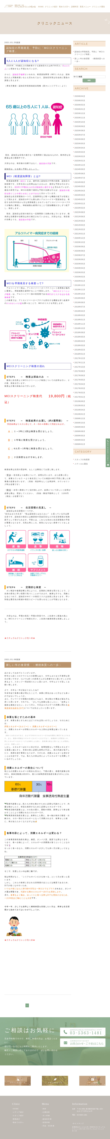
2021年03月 (80, 225)
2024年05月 (80, 186)
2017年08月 (80, 371)
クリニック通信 (98, 7)
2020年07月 (80, 255)
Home (41, 7)
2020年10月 (80, 242)
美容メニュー (85, 7)
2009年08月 (80, 431)
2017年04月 (80, 384)
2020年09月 (80, 247)
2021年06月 (80, 216)
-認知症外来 (47, 1119)
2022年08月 (80, 212)
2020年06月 (80, 259)
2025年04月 (80, 148)
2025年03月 (80, 152)
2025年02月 (80, 156)
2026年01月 (80, 109)
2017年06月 (80, 375)
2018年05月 (80, 337)
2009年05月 (80, 436)
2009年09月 (80, 427)
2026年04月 (80, 96)
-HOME (15, 1109)
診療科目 (75, 7)
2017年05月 (80, 380)
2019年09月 (80, 298)
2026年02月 (80, 105)
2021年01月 (80, 234)
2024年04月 (80, 191)
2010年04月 (80, 410)
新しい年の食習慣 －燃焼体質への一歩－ (34, 665)
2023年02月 (80, 208)
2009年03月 (80, 440)
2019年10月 (80, 294)
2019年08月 (80, 302)
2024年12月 (80, 165)
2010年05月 (80, 405)
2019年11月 (80, 290)
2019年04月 (80, 311)
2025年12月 (80, 113)
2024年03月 (80, 195)
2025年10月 (80, 122)
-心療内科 (46, 1112)
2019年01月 (80, 320)
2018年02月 (80, 350)
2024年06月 (80, 182)
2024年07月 (80, 178)
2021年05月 (80, 221)
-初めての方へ (18, 1122)
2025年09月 (80, 126)
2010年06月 (80, 401)
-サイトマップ (78, 1123)
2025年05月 (80, 143)
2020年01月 (80, 281)
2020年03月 (80, 272)
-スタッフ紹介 (18, 1115)
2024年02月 (80, 199)
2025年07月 (80, 135)
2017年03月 (80, 388)
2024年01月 (80, 204)
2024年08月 (80, 173)
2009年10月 (80, 423)
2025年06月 (80, 139)
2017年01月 (80, 397)
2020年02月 (80, 277)
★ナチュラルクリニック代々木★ (20, 638)
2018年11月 (80, 324)
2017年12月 (80, 358)
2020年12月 (80, 238)
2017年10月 (80, 367)
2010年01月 (80, 414)
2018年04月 (80, 341)
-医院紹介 (16, 1119)
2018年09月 (80, 332)
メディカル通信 (81, 464)
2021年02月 (80, 229)
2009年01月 (80, 444)
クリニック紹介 (51, 7)
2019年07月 (80, 307)
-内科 (44, 1109)
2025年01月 (80, 161)
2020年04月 (80, 268)
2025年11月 (80, 118)
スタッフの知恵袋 (82, 459)
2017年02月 (80, 393)
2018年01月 (80, 354)
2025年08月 (80, 130)
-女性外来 (46, 1122)
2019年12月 (80, 285)
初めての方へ (64, 7)
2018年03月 (80, 345)
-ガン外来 (46, 1115)
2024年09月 (80, 169)
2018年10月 (80, 328)
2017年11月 (80, 363)
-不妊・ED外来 (48, 1126)
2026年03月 (80, 100)
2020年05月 (80, 264)
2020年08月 (80, 251)
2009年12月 (80, 418)
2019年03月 (80, 315)
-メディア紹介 (18, 1112)
